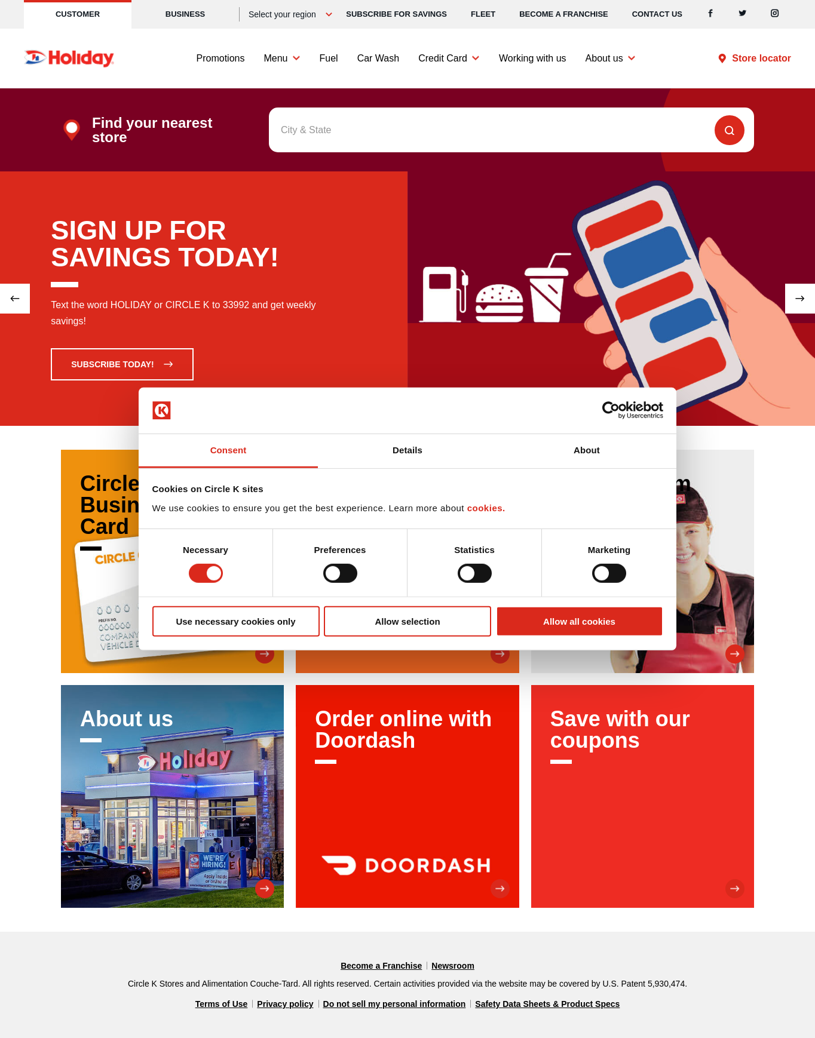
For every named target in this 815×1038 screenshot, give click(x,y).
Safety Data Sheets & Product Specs (547, 1004)
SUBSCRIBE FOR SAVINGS (396, 14)
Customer (78, 14)
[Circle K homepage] (69, 58)
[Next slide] (800, 299)
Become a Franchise (563, 14)
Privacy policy (285, 1004)
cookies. (486, 508)
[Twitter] (743, 14)
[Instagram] (775, 14)
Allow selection (407, 621)
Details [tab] (407, 450)
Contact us (657, 14)
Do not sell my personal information (394, 1004)
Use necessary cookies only (235, 621)
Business (185, 14)
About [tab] (587, 450)
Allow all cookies (579, 621)
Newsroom (452, 966)
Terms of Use (221, 1004)
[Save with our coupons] (642, 796)
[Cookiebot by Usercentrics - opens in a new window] (611, 410)
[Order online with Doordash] (407, 796)
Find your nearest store (152, 130)
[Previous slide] (15, 299)
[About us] (172, 796)
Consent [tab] (228, 450)
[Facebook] (710, 14)
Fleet (483, 14)
